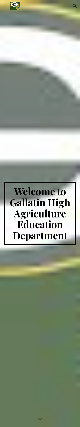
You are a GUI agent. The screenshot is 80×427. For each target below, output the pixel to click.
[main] (40, 213)
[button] (5, 6)
